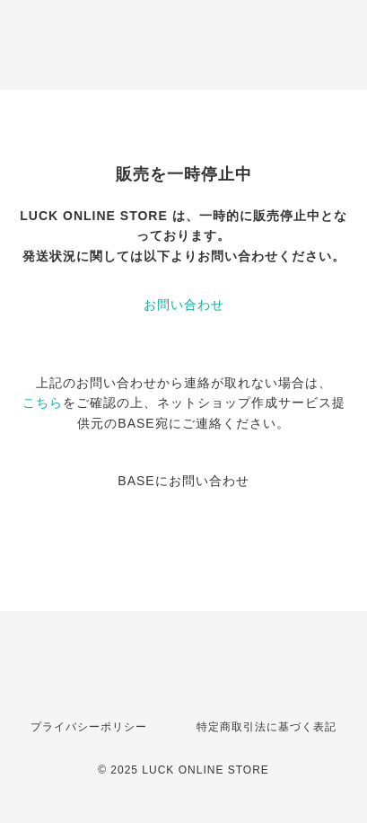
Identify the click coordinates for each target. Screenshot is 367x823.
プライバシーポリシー (89, 727)
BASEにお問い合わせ (183, 480)
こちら (42, 402)
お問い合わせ (184, 304)
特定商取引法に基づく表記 (266, 727)
